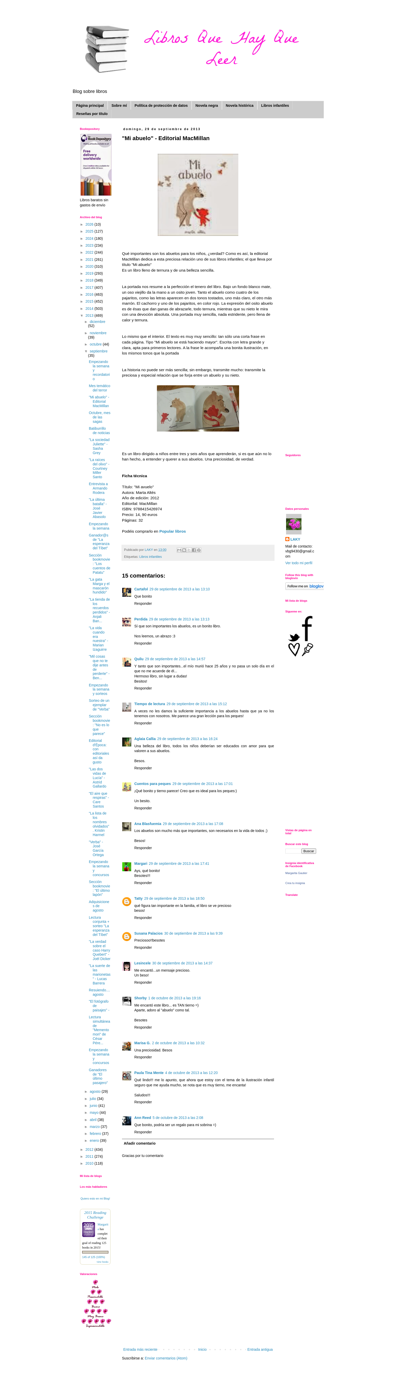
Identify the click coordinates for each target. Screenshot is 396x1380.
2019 (90, 273)
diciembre (97, 322)
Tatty (138, 898)
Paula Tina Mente (149, 1073)
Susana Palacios (148, 933)
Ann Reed (142, 1118)
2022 (90, 252)
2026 (90, 224)
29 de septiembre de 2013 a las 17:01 (202, 784)
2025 (90, 231)
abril (93, 1120)
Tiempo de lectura (149, 704)
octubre (96, 344)
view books (102, 1261)
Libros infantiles (275, 105)
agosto (95, 1091)
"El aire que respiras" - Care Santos (99, 799)
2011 (90, 1156)
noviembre (98, 333)
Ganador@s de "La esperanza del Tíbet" (99, 541)
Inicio (202, 1349)
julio (93, 1099)
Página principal (90, 105)
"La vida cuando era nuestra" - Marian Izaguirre (98, 638)
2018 (90, 280)
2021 (90, 259)
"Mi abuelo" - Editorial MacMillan (99, 401)
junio (94, 1106)
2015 (90, 301)
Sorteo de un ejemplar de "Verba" (99, 704)
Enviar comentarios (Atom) (166, 1358)
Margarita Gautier (296, 873)
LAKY (295, 539)
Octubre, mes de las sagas (99, 417)
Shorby (140, 998)
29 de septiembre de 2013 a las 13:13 (179, 619)
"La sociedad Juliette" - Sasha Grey (99, 446)
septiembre (98, 351)
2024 (90, 238)
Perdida (140, 619)
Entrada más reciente (140, 1349)
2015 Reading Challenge (95, 1214)
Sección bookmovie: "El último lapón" (99, 888)
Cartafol (141, 589)
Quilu (139, 659)
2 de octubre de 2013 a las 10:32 (178, 1043)
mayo (94, 1112)
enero (95, 1140)
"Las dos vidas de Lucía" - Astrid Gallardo (97, 777)
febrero (96, 1134)
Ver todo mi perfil (298, 563)
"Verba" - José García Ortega (96, 848)
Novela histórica (239, 105)
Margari (140, 863)
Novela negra (206, 105)
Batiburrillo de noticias (99, 430)
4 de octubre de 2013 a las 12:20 (191, 1073)
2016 (90, 294)
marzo (95, 1127)
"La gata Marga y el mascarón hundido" (99, 585)
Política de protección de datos (161, 105)
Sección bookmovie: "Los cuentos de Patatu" (99, 563)
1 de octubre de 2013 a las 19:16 (174, 998)
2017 (90, 287)
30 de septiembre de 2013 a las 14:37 (182, 963)
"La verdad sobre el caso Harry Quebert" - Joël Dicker (99, 950)
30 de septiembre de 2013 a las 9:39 (193, 933)
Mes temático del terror (99, 388)
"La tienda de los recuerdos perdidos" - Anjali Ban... (99, 610)
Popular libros (172, 531)
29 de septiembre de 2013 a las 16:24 (187, 739)
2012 (90, 1149)
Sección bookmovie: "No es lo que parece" (99, 724)
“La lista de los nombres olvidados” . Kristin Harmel (99, 824)
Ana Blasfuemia (147, 824)
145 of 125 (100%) (93, 1257)
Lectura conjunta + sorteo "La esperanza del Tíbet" (99, 926)
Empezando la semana (99, 526)
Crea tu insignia (295, 883)
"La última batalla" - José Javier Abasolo (98, 508)
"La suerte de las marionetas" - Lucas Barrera (99, 974)
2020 (90, 266)
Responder (143, 603)
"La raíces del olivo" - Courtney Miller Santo (99, 468)
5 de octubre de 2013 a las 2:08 (178, 1118)
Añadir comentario (140, 1143)
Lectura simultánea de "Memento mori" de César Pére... (99, 1030)
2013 (90, 315)
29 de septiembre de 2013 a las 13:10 (179, 589)
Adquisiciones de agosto (99, 906)
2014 (90, 308)
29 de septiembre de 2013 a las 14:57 (175, 659)
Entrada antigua (260, 1349)
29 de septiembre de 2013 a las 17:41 (179, 863)
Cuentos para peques (152, 784)
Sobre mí (119, 105)
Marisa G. (142, 1043)
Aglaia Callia (145, 739)
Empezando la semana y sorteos (99, 689)
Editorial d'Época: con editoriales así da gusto (99, 751)
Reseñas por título (92, 114)
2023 (90, 245)
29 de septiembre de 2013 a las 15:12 (197, 704)
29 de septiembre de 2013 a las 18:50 (174, 898)
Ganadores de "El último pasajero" (98, 1076)
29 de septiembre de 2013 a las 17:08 (193, 824)
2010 (90, 1163)
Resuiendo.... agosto (99, 992)
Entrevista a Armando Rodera (98, 488)
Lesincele (142, 963)
